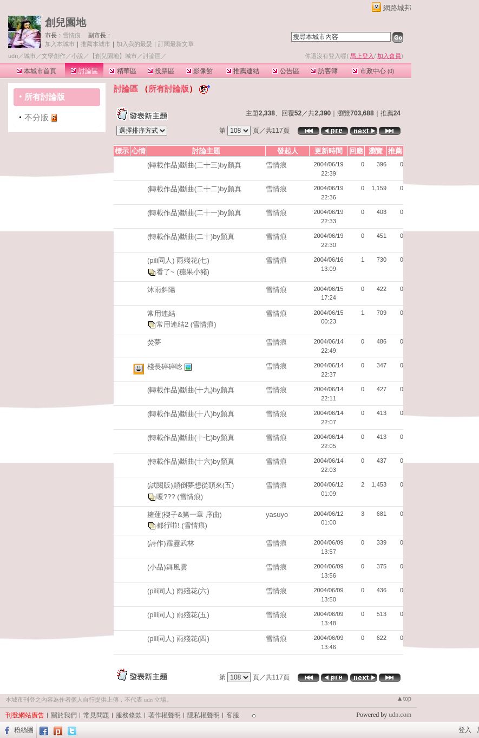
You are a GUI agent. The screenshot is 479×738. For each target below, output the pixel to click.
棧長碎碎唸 (166, 366)
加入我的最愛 (134, 44)
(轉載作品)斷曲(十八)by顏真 (190, 414)
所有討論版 (44, 96)
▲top (404, 698)
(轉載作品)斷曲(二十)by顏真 (190, 236)
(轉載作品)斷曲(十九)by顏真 (190, 390)
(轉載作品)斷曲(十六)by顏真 (190, 461)
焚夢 (154, 342)
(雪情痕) (203, 324)
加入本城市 (60, 44)
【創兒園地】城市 (113, 56)
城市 (30, 56)
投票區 (161, 71)
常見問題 (96, 715)
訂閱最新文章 (176, 44)
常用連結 (161, 313)
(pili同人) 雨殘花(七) (178, 260)
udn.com (400, 714)
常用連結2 (173, 324)
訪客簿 (324, 71)
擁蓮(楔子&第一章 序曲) (184, 514)
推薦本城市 (95, 44)
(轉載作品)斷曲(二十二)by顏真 (194, 189)
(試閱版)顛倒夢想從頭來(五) (190, 485)
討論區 (84, 71)
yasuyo (277, 514)
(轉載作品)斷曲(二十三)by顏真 (194, 165)
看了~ (166, 271)
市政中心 (373, 71)
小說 (77, 56)
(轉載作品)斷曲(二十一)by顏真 (194, 213)
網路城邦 (397, 8)
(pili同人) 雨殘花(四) (178, 639)
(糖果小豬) (192, 271)
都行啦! (168, 525)
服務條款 (129, 715)
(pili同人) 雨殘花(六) (178, 591)
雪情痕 (72, 35)
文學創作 (53, 56)
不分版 (36, 117)
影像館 (199, 71)
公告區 (285, 71)
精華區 (122, 71)
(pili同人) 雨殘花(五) (178, 615)
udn (13, 56)
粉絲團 (24, 730)
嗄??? (166, 496)
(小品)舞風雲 (167, 567)
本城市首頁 (36, 71)
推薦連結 (242, 71)
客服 (232, 715)
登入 (464, 730)
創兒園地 (65, 22)
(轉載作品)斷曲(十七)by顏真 (190, 437)
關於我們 (64, 715)
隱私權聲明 (203, 715)
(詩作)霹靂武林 (170, 543)
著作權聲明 (164, 715)
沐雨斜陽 (161, 290)
